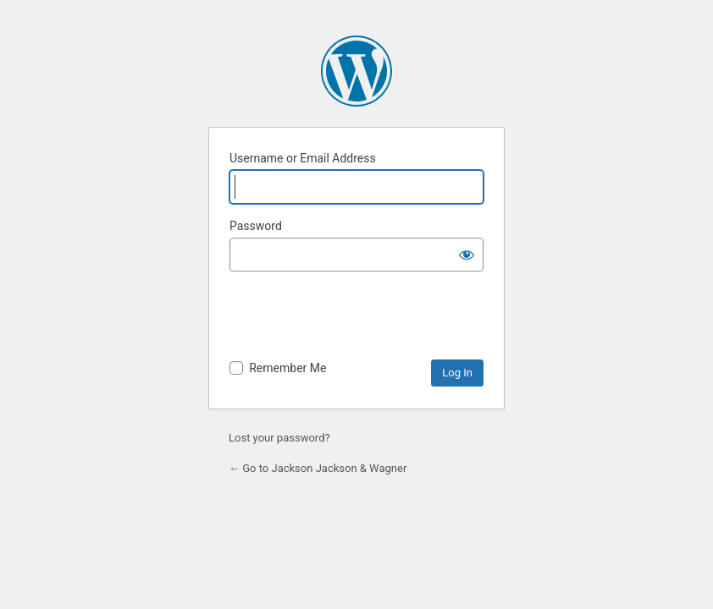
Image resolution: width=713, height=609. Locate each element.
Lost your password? (279, 437)
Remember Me (287, 368)
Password (255, 226)
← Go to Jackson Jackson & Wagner (317, 468)
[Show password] (467, 255)
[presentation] (358, 318)
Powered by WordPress (356, 71)
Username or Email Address (302, 158)
